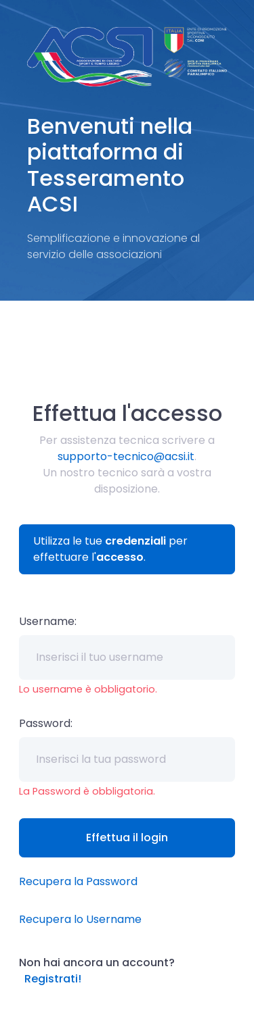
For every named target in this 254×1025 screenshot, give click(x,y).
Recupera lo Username (80, 919)
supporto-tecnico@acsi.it (126, 456)
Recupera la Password (78, 881)
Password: (45, 723)
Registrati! (52, 978)
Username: (48, 621)
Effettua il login (127, 837)
